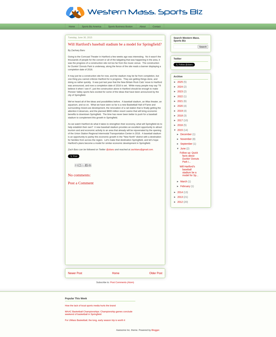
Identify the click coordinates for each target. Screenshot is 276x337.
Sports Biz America (91, 26)
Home (72, 26)
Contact (157, 26)
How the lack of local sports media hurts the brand (90, 305)
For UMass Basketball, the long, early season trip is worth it (95, 320)
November (186, 139)
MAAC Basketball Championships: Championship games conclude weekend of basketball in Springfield (98, 313)
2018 (180, 115)
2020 (180, 105)
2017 (180, 120)
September (186, 143)
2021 (180, 101)
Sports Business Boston (120, 26)
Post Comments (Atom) (122, 282)
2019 (180, 110)
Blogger (155, 330)
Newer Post (75, 273)
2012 (180, 201)
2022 (180, 96)
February (185, 186)
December (186, 134)
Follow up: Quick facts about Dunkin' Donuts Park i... (189, 157)
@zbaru (110, 149)
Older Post (155, 273)
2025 (180, 82)
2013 (180, 197)
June (183, 148)
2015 (180, 130)
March (184, 181)
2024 (180, 86)
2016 (180, 125)
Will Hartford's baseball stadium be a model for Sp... (189, 171)
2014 (180, 192)
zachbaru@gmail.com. (142, 149)
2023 (180, 91)
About (143, 26)
